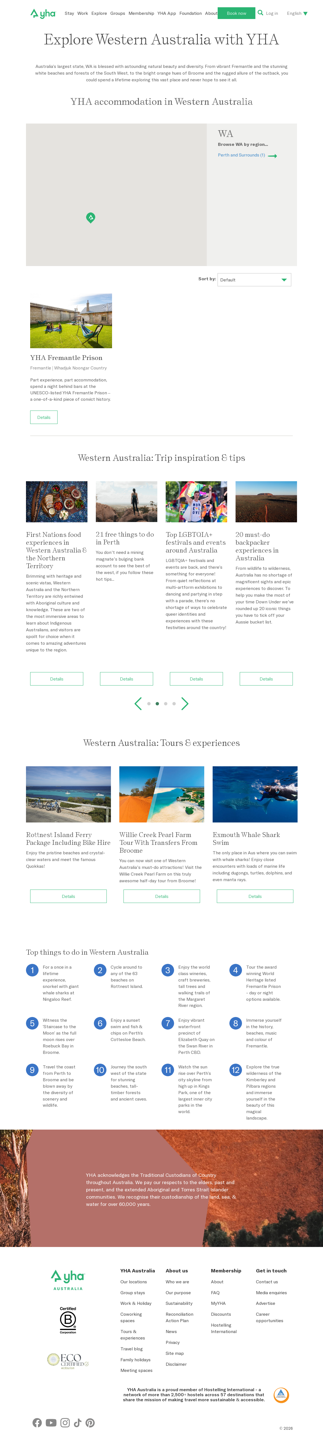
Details (44, 417)
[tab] (149, 703)
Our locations (133, 1281)
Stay (69, 13)
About (211, 13)
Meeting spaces (136, 1370)
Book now (236, 13)
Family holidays (135, 1359)
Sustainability (179, 1303)
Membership (141, 13)
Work (82, 13)
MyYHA (218, 1303)
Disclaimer (176, 1364)
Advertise (265, 1303)
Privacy (173, 1342)
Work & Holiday (135, 1303)
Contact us (267, 1281)
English (294, 13)
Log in (272, 13)
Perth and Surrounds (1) (241, 155)
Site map (175, 1353)
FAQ (215, 1292)
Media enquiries (271, 1292)
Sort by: (207, 278)
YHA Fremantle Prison (66, 358)
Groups (117, 13)
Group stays (132, 1292)
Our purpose (178, 1292)
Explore (99, 13)
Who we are (177, 1281)
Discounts (221, 1314)
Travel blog (131, 1348)
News (171, 1331)
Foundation (190, 13)
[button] (90, 218)
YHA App (167, 13)
